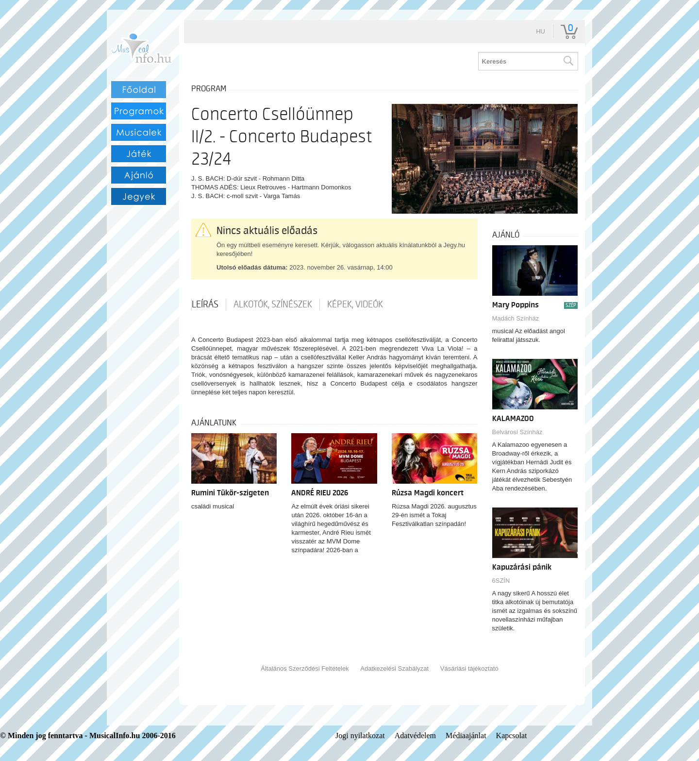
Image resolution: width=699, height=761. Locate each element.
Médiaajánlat (466, 735)
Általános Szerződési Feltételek (305, 668)
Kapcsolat (511, 735)
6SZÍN (501, 580)
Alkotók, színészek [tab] (272, 304)
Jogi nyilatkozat (360, 735)
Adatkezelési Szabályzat (394, 668)
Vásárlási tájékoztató (469, 668)
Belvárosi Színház (517, 432)
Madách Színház (515, 318)
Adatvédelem (415, 735)
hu (540, 31)
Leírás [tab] (205, 304)
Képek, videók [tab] (355, 304)
